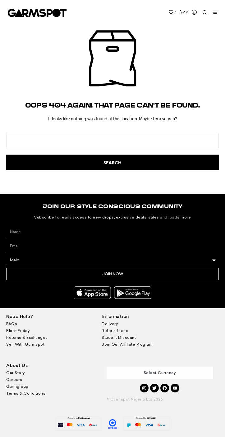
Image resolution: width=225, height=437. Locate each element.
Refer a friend (115, 331)
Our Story (15, 373)
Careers (14, 379)
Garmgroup (17, 386)
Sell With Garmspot (25, 344)
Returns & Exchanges (27, 337)
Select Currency (160, 373)
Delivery (110, 324)
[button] (172, 12)
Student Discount (119, 337)
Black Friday (18, 331)
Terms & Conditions (25, 393)
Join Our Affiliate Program (127, 344)
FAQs (11, 324)
